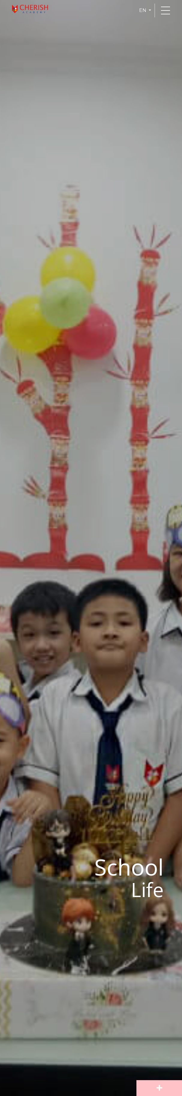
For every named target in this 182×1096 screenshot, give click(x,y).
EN (143, 10)
